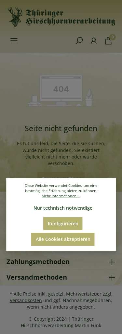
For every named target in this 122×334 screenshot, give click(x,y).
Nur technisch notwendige (63, 208)
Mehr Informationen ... (61, 195)
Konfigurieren (63, 223)
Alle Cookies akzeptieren (63, 239)
